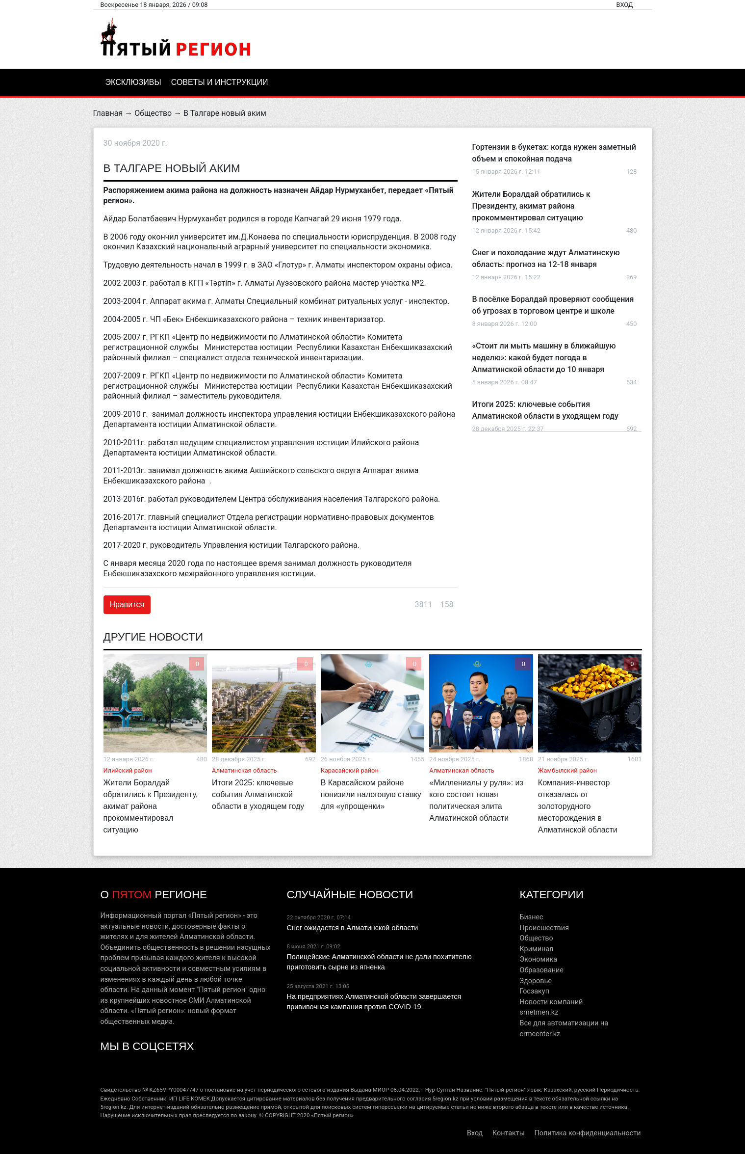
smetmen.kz (538, 1012)
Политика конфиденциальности (588, 1133)
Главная (108, 113)
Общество (153, 113)
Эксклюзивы (133, 82)
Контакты (508, 1133)
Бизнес (531, 917)
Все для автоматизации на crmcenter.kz (563, 1028)
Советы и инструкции (219, 82)
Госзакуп (534, 991)
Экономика (538, 959)
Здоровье (535, 981)
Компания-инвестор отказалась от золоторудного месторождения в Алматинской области (577, 806)
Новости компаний (551, 1002)
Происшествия (544, 928)
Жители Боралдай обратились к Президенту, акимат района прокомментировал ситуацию (531, 205)
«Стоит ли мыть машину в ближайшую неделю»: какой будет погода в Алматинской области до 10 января (544, 357)
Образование (541, 970)
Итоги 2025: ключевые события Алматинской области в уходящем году (258, 794)
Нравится (127, 604)
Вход (624, 4)
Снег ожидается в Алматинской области (352, 928)
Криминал (536, 949)
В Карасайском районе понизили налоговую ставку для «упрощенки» (371, 794)
